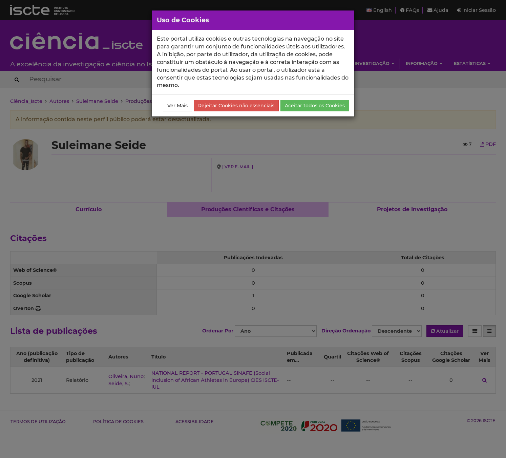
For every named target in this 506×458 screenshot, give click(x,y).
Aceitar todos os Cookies (315, 106)
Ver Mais (177, 106)
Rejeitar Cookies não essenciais (236, 106)
